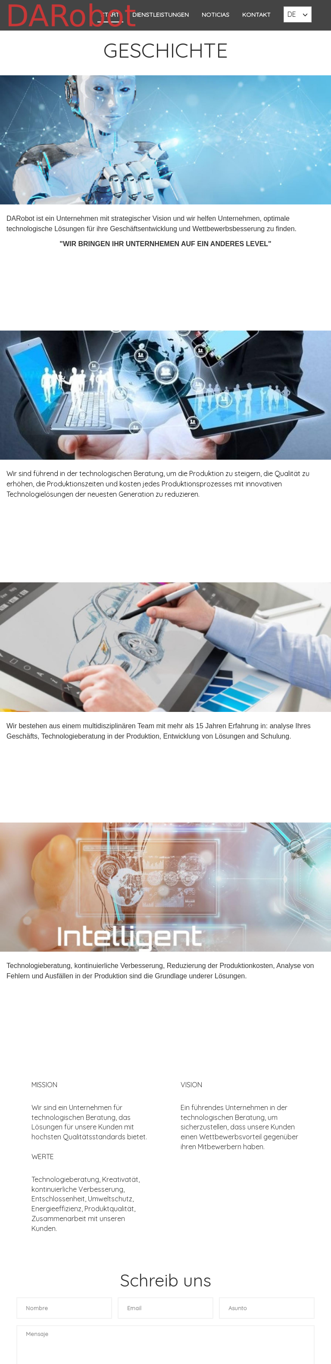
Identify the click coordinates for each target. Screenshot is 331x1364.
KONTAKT (256, 15)
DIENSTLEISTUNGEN (160, 15)
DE (291, 14)
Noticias (215, 15)
